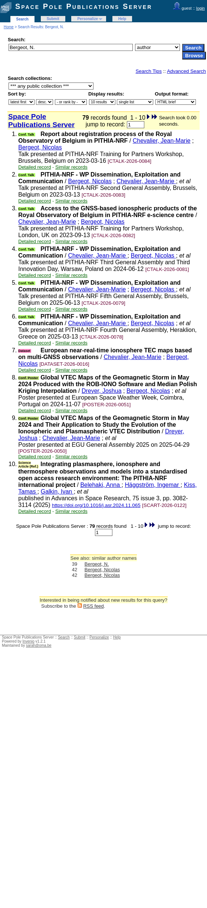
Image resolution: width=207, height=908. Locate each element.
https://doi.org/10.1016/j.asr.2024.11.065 (96, 505)
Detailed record (34, 167)
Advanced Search (186, 71)
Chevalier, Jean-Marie (162, 141)
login (200, 8)
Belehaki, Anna (100, 485)
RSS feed (93, 606)
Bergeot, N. (97, 564)
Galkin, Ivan (57, 491)
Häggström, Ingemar (152, 485)
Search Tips (148, 71)
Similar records (71, 167)
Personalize (87, 19)
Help (122, 19)
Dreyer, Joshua (102, 391)
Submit (53, 19)
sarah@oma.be (39, 645)
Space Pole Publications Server (83, 6)
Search (22, 19)
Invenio (28, 641)
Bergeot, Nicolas (40, 147)
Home (9, 27)
